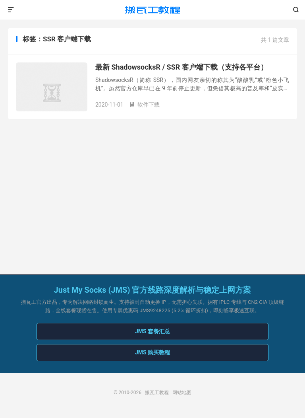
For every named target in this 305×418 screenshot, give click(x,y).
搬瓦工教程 (152, 10)
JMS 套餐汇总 (152, 331)
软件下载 (144, 104)
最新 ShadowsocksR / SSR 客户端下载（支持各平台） (181, 67)
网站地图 (181, 392)
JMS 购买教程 (152, 352)
